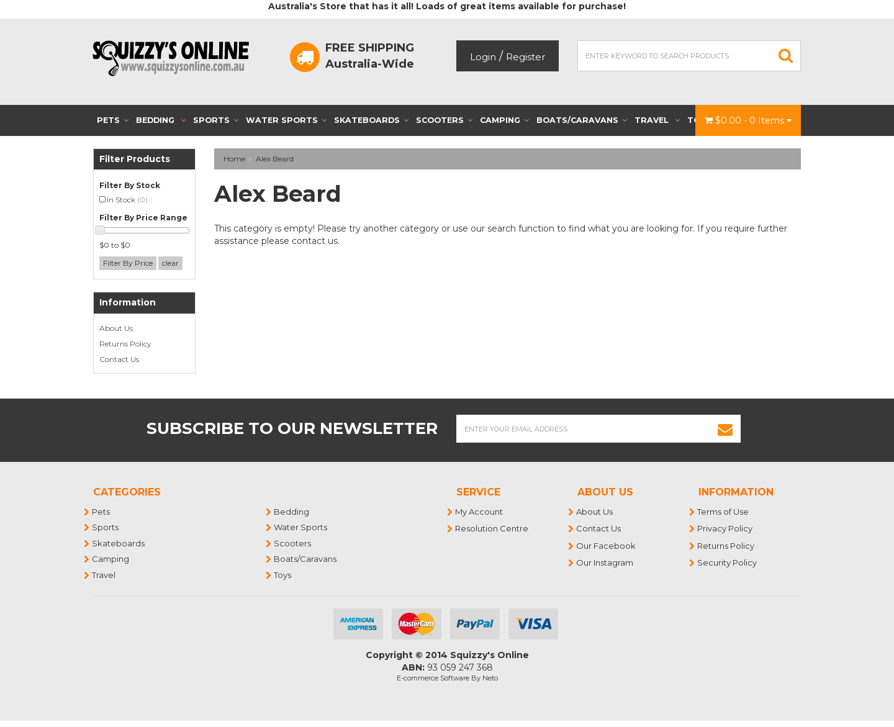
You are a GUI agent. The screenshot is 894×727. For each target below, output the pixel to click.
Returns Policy (125, 343)
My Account (479, 512)
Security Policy (727, 562)
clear (170, 263)
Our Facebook (606, 546)
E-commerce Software (433, 678)
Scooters (444, 120)
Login (483, 57)
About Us (116, 328)
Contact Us (119, 359)
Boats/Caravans (581, 120)
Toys (283, 575)
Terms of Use (723, 512)
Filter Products (134, 159)
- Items (748, 120)
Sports (215, 120)
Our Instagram (605, 562)
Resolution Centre (492, 528)
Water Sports (286, 120)
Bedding (161, 120)
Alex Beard (275, 158)
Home (234, 158)
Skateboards (371, 120)
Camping (504, 120)
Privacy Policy (725, 528)
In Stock (127, 199)
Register (525, 57)
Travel (657, 120)
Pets (113, 120)
